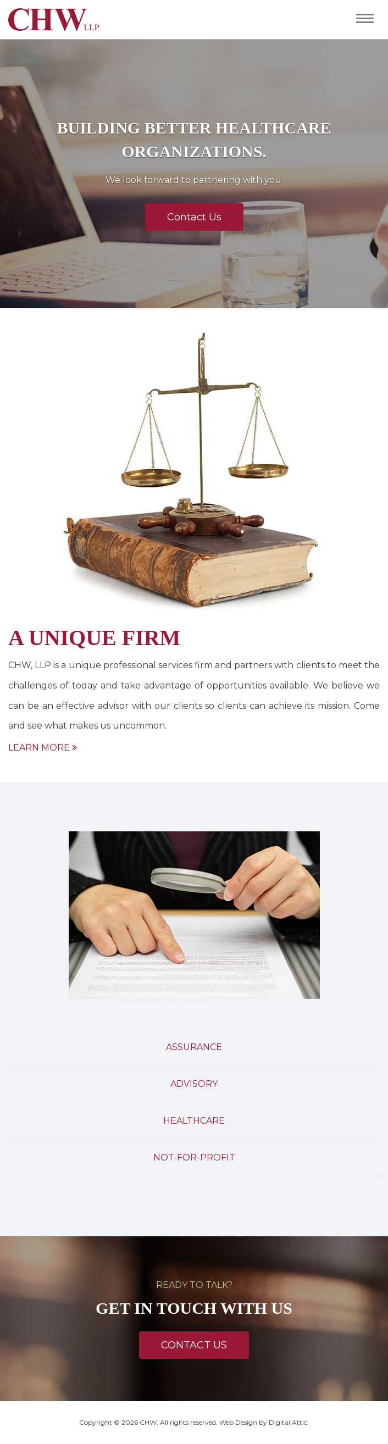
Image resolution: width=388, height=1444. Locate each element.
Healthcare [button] (194, 1120)
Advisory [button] (194, 1084)
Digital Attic (288, 1422)
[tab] (194, 1048)
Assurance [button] (194, 1047)
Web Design (238, 1422)
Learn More (42, 747)
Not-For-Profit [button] (194, 1157)
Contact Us (194, 217)
